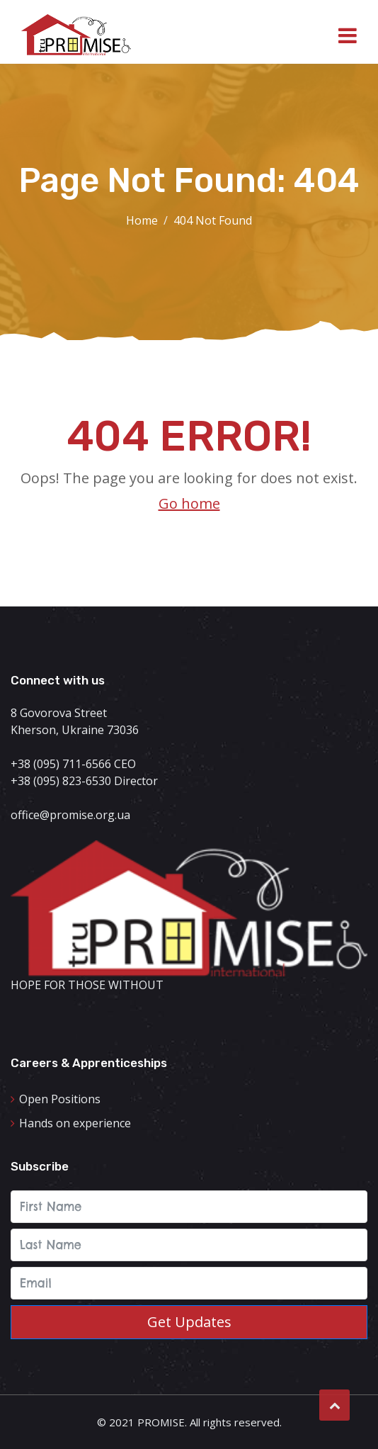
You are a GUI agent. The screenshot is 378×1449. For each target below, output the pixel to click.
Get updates (189, 1321)
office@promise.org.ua (70, 815)
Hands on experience (75, 1123)
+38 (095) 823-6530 (61, 781)
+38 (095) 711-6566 (61, 764)
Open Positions (60, 1099)
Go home (189, 503)
